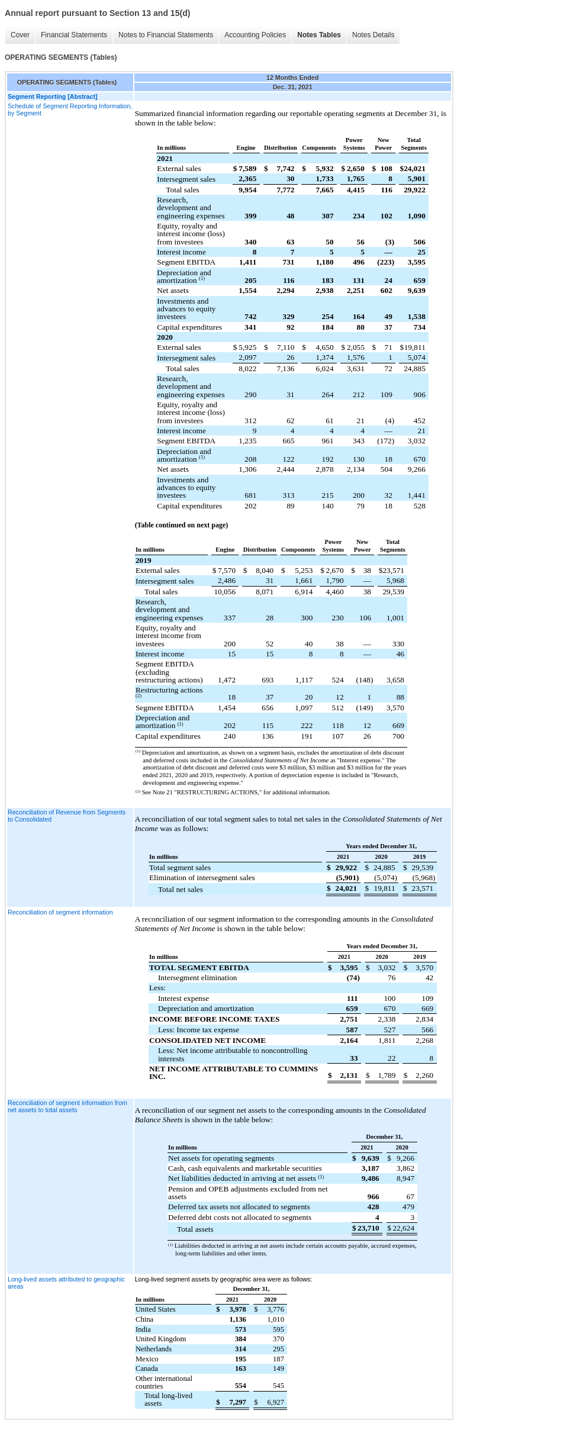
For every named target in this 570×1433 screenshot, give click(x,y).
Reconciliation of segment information (60, 912)
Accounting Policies (255, 35)
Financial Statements (74, 35)
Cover (20, 35)
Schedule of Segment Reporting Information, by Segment (70, 109)
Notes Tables (319, 35)
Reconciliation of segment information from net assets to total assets (67, 1106)
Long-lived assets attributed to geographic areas (66, 1283)
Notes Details (373, 35)
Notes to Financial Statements (165, 35)
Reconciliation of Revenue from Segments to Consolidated (66, 816)
